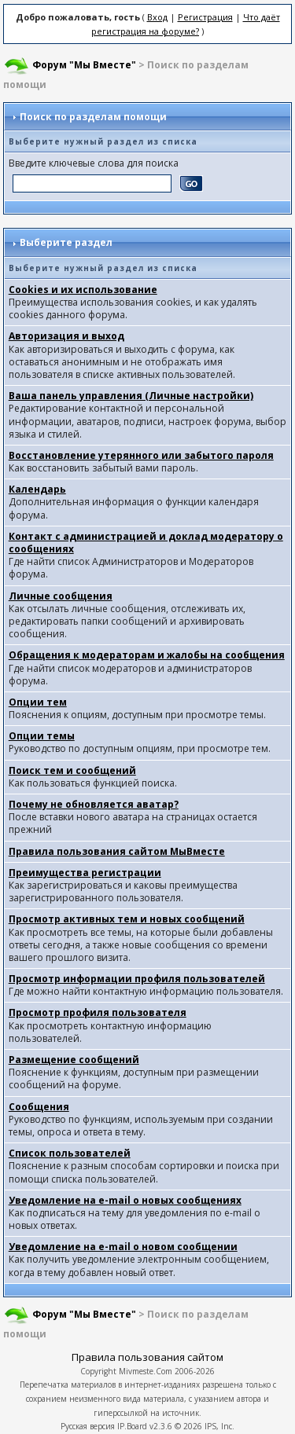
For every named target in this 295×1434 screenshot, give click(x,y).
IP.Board (132, 1426)
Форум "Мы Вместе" (84, 65)
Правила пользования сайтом (147, 1357)
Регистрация (205, 17)
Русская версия (88, 1426)
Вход (157, 17)
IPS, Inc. (219, 1426)
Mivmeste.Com (145, 1371)
